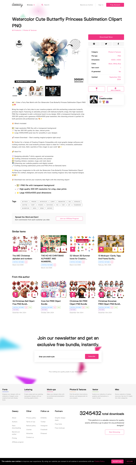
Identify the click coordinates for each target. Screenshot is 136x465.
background (25, 208)
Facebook (44, 429)
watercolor (43, 201)
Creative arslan (105, 99)
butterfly (25, 201)
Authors (14, 422)
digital (34, 208)
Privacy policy (31, 418)
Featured (15, 309)
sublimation (61, 201)
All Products (16, 30)
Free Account (115, 5)
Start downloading (16, 427)
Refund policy (31, 425)
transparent (77, 205)
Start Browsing (114, 432)
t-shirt (33, 205)
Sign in (100, 5)
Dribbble (44, 418)
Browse (32, 5)
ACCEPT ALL (117, 461)
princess (33, 201)
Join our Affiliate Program (69, 218)
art (69, 205)
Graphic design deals (60, 419)
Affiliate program (18, 442)
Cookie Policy (99, 461)
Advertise (29, 433)
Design (42, 208)
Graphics (49, 208)
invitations (49, 205)
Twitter (43, 422)
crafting (24, 205)
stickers (40, 205)
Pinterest (44, 433)
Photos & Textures (30, 30)
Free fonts (58, 424)
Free (30, 307)
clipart (52, 201)
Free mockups (60, 428)
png (69, 201)
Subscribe (91, 356)
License (29, 429)
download (77, 201)
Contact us (30, 437)
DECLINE (130, 461)
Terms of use (30, 422)
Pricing (14, 438)
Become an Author (88, 5)
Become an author (16, 433)
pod (57, 205)
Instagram (44, 425)
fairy (63, 205)
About (14, 418)
